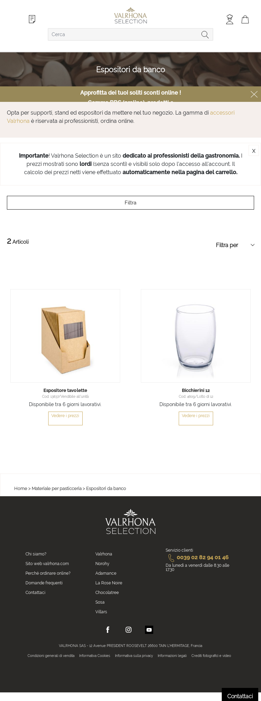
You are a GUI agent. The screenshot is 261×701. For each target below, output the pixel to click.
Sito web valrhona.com (47, 563)
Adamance (105, 573)
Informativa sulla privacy (134, 656)
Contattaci (35, 592)
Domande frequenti (44, 583)
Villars (101, 611)
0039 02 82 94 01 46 (197, 557)
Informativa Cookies (94, 656)
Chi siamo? (35, 554)
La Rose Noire (108, 583)
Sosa (100, 602)
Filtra (130, 203)
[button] (114, 376)
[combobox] (130, 34)
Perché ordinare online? (48, 573)
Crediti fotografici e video (211, 656)
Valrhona (103, 554)
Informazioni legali (172, 656)
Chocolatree (107, 592)
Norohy (102, 563)
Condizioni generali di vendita (51, 656)
